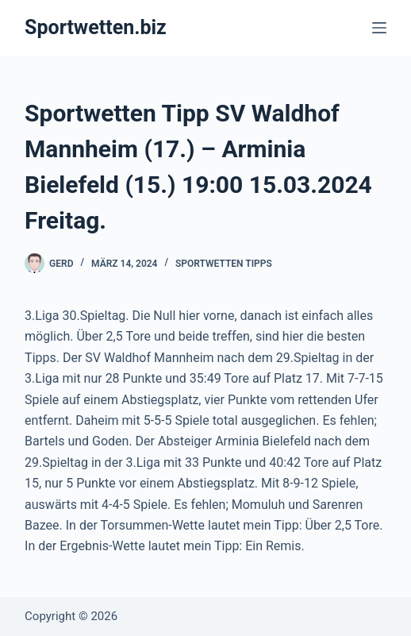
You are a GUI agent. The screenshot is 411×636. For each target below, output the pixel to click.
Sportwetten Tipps (223, 263)
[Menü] (379, 28)
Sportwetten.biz (96, 27)
